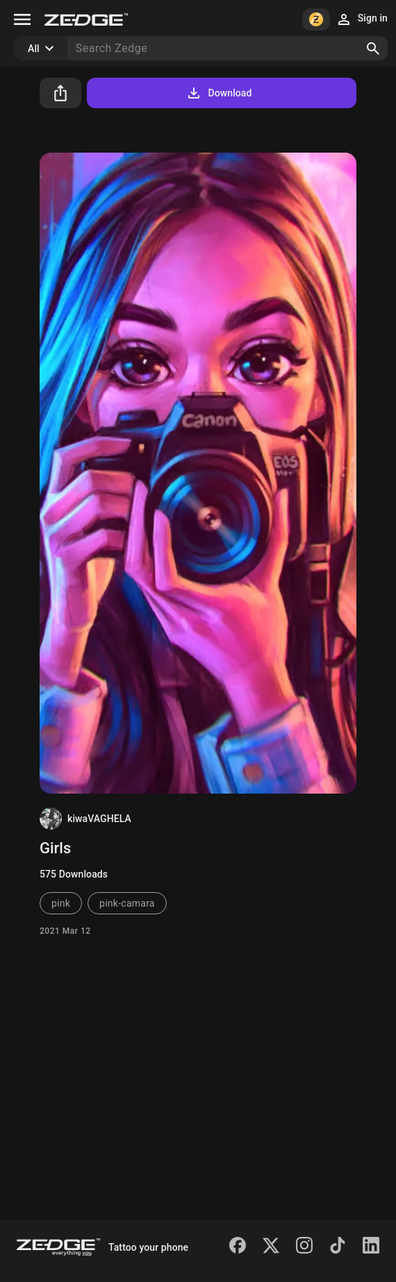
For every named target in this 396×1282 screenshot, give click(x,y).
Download (218, 93)
